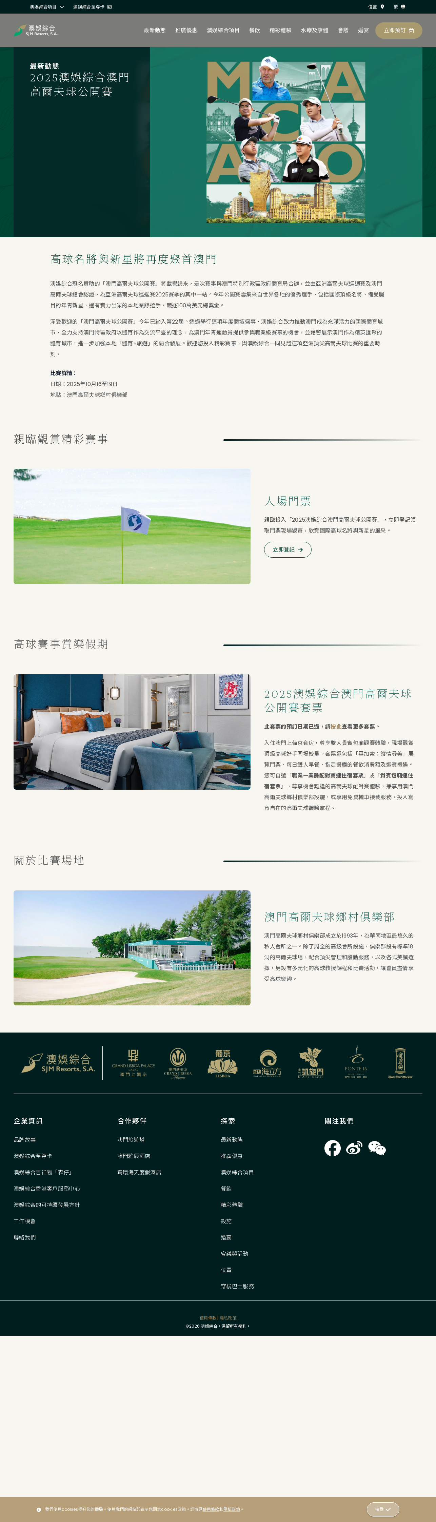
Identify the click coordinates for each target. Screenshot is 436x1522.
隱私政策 (231, 1509)
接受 (383, 1509)
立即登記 (287, 587)
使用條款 (211, 1509)
